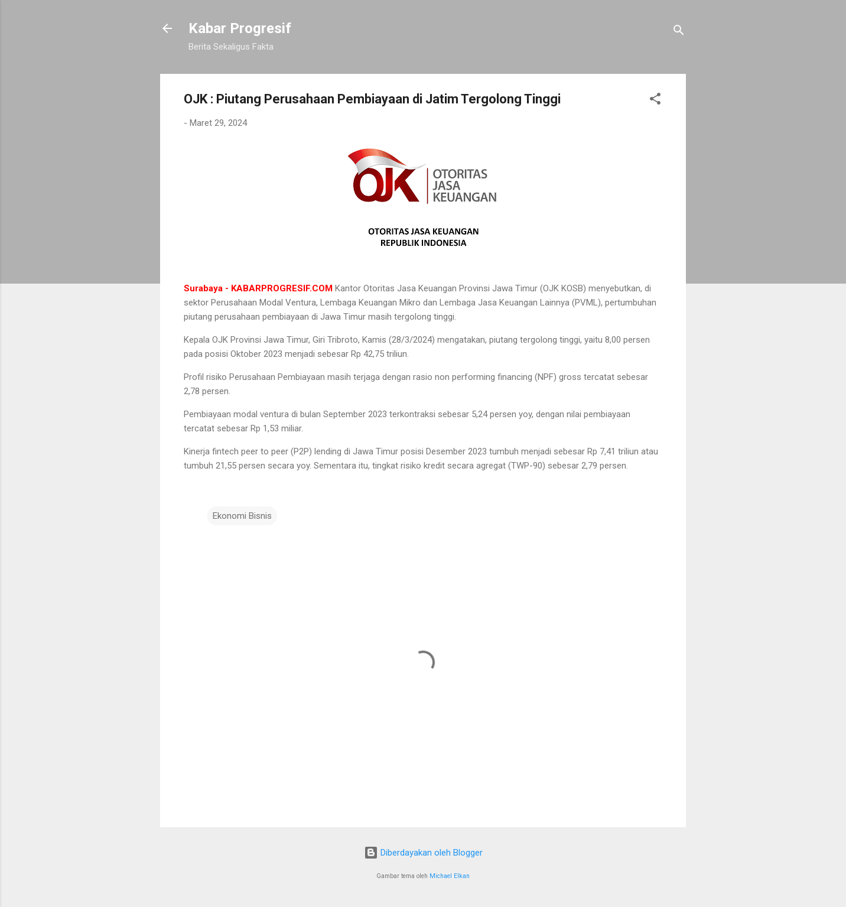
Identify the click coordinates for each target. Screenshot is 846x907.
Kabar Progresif (239, 28)
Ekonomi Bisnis (242, 516)
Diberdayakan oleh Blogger (423, 852)
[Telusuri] (679, 32)
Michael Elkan (449, 876)
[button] (655, 101)
